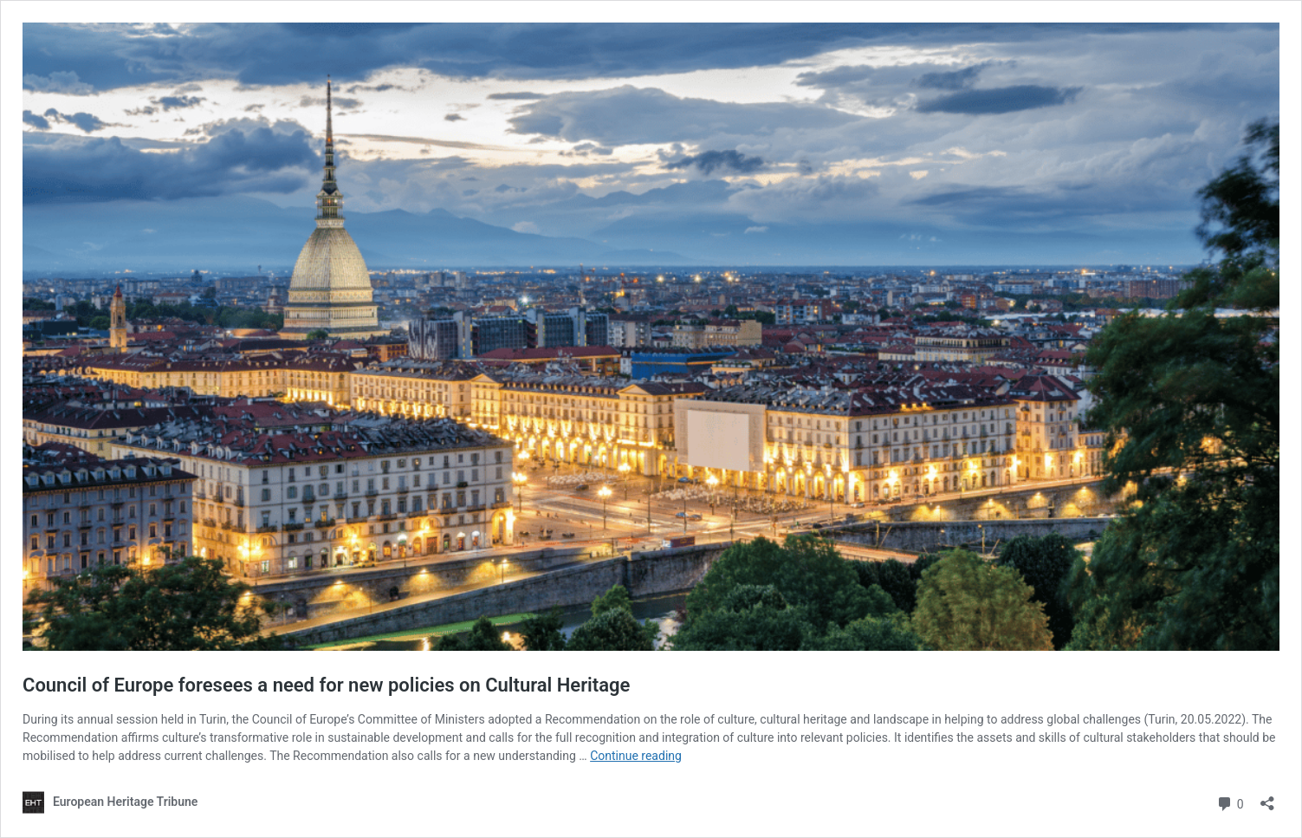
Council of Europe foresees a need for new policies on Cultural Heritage (326, 685)
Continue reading (636, 756)
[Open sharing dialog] (1267, 797)
